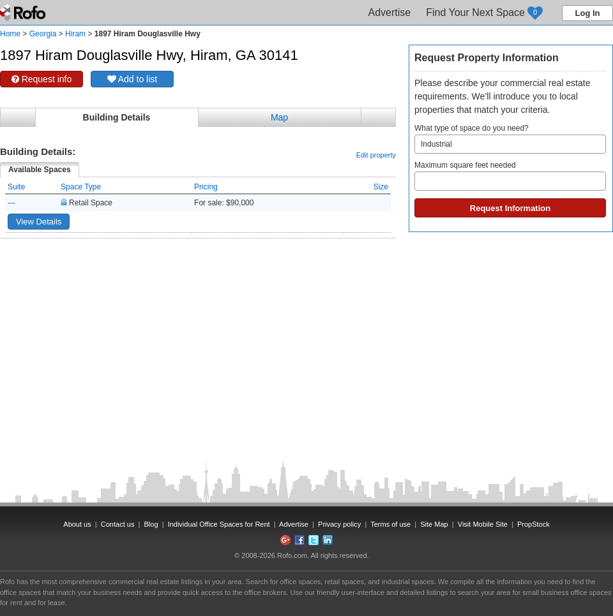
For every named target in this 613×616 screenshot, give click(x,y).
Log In (587, 13)
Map (279, 117)
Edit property (376, 155)
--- (11, 202)
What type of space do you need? (510, 139)
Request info (41, 79)
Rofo (24, 13)
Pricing (206, 186)
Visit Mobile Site (483, 524)
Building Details (117, 117)
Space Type (81, 186)
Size (381, 186)
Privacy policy (339, 524)
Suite (16, 186)
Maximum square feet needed (510, 176)
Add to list (132, 79)
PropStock (533, 524)
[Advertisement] (198, 270)
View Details (38, 221)
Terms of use (390, 524)
